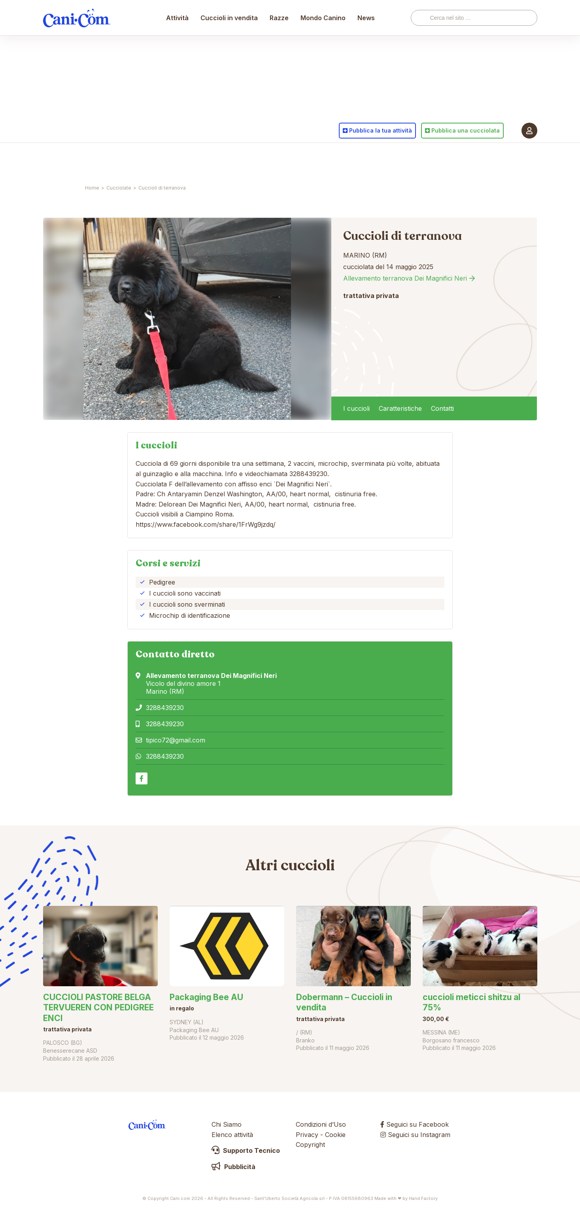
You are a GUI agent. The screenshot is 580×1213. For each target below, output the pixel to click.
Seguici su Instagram (415, 1135)
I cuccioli (356, 408)
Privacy (307, 1135)
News (366, 160)
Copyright (310, 1144)
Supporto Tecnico (246, 1150)
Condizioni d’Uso (321, 1124)
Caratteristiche (400, 408)
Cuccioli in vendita (229, 160)
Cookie (335, 1135)
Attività (177, 160)
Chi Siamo (227, 1124)
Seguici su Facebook (414, 1124)
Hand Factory (423, 1198)
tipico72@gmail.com (175, 740)
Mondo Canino (323, 160)
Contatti (442, 408)
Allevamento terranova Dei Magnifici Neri (405, 278)
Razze (279, 160)
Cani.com (76, 160)
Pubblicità (233, 1167)
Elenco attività (232, 1135)
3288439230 (165, 708)
